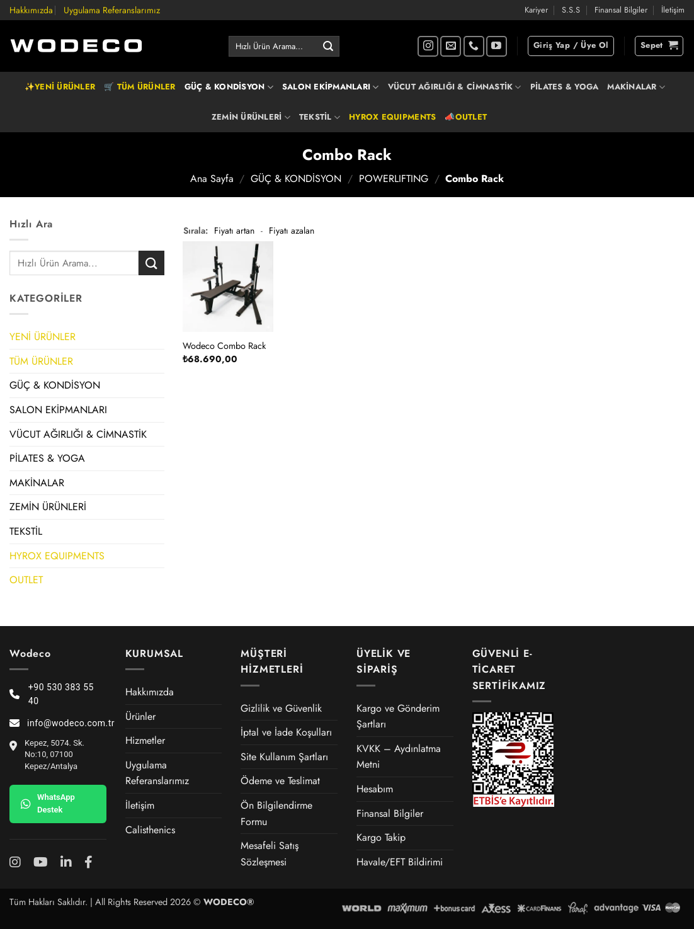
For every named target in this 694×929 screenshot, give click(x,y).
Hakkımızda (31, 10)
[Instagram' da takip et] (428, 46)
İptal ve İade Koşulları (286, 732)
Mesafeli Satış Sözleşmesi (270, 853)
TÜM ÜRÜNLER (41, 361)
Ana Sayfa (212, 178)
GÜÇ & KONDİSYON (229, 87)
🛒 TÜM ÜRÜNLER (139, 87)
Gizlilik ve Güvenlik (281, 708)
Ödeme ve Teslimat (280, 780)
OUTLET (26, 580)
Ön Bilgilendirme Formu (276, 813)
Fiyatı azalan (291, 230)
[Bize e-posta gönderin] (450, 46)
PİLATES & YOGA (564, 87)
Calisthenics (150, 830)
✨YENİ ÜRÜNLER (60, 87)
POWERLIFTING (393, 178)
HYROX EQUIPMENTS (392, 117)
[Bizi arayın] (474, 46)
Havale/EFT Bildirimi (399, 862)
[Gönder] (328, 46)
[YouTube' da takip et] (496, 46)
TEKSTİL (319, 117)
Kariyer (536, 10)
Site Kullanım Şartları (284, 756)
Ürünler (140, 716)
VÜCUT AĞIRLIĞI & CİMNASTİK (454, 87)
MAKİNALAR (636, 87)
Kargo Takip (381, 837)
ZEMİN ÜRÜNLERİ (251, 117)
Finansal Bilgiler (620, 10)
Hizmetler (145, 740)
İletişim (673, 10)
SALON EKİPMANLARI (330, 87)
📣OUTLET (466, 117)
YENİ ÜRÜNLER (42, 336)
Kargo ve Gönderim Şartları (398, 716)
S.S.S (571, 10)
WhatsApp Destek (48, 803)
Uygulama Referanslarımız (112, 10)
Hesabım (374, 789)
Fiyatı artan (234, 230)
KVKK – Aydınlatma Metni (398, 756)
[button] (571, 46)
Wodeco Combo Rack (224, 346)
